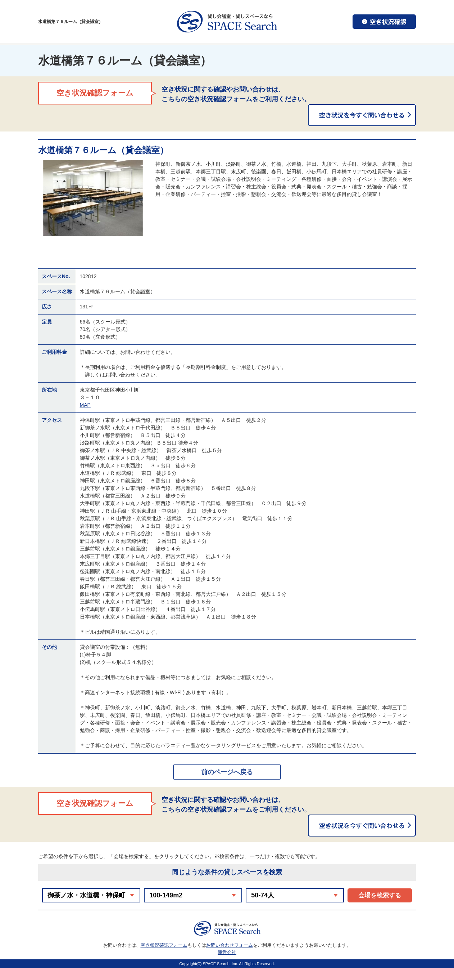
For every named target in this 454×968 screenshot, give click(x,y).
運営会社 (227, 952)
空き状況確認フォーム (164, 945)
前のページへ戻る (227, 772)
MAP (85, 405)
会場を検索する (379, 895)
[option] (93, 198)
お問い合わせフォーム (229, 945)
